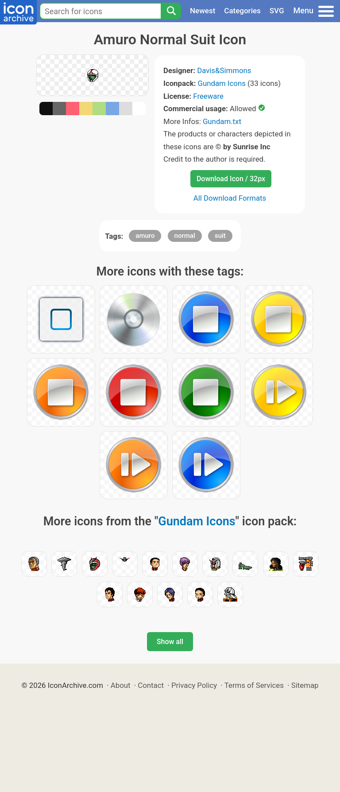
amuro (145, 236)
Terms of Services (254, 685)
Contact (151, 685)
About (121, 685)
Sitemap (305, 685)
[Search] (171, 11)
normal (184, 236)
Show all (170, 641)
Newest (202, 10)
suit (220, 236)
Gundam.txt (222, 121)
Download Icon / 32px (231, 179)
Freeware (208, 96)
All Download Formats (230, 198)
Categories (242, 10)
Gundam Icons (222, 83)
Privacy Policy (194, 685)
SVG (277, 10)
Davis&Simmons (224, 70)
